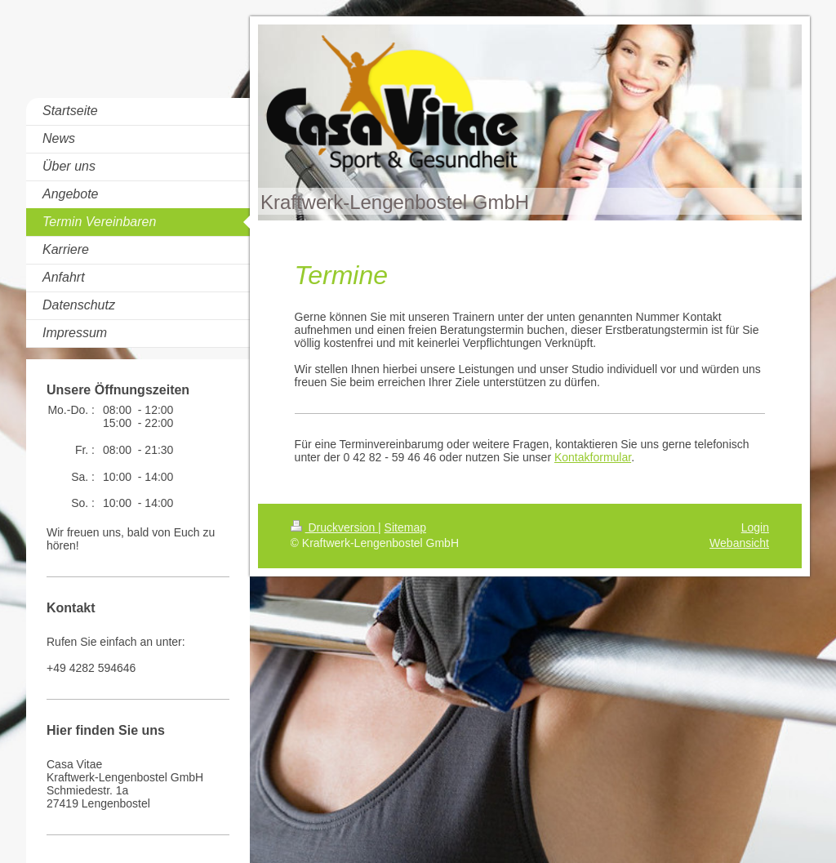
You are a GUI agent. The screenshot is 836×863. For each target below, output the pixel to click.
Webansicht (739, 542)
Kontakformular (592, 457)
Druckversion (334, 527)
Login (755, 527)
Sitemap (405, 527)
